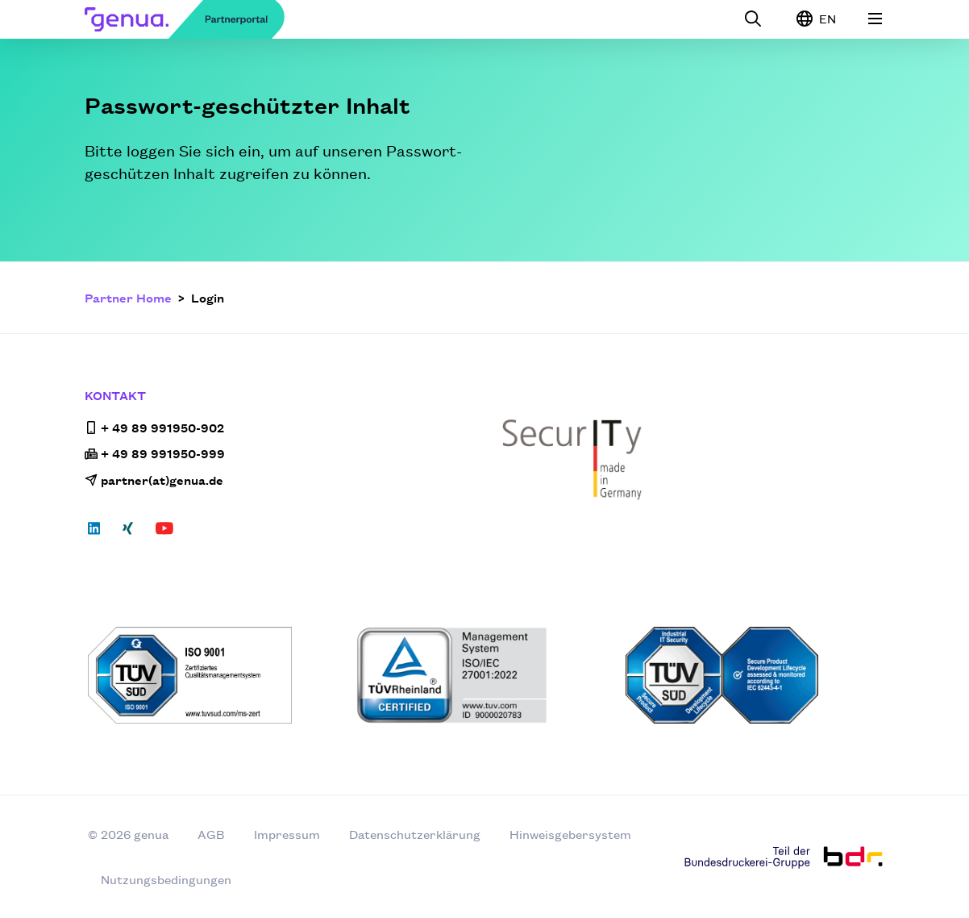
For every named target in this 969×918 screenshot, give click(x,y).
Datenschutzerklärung (414, 833)
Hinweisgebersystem (570, 833)
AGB (211, 833)
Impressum (287, 833)
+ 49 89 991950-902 (154, 427)
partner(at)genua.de (154, 479)
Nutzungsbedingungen (166, 878)
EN (816, 18)
